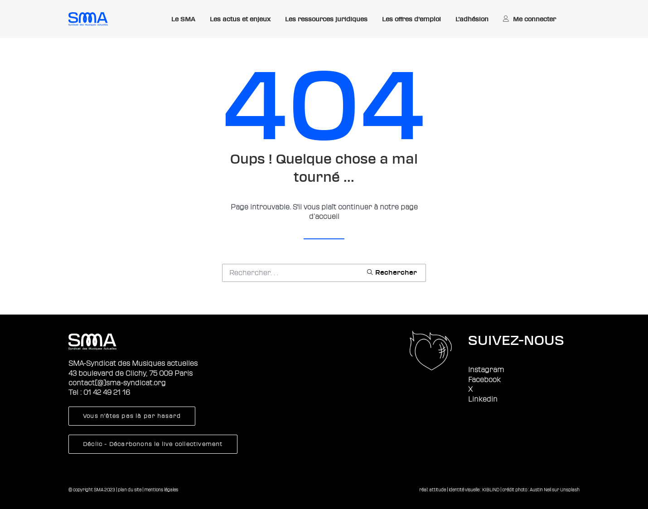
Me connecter (534, 19)
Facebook (484, 380)
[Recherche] (324, 273)
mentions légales (161, 489)
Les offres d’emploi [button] (411, 19)
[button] (391, 272)
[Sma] (88, 19)
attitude (437, 489)
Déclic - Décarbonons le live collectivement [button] (153, 444)
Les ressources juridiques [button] (326, 19)
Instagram (486, 370)
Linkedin (483, 399)
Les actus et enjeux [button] (240, 19)
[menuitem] (183, 19)
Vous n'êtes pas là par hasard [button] (132, 416)
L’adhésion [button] (471, 19)
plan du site (129, 489)
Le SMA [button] (183, 19)
